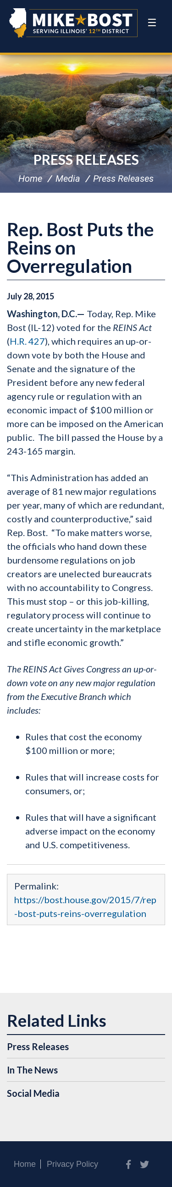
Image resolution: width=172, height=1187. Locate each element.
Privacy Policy (72, 1164)
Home (30, 178)
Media (67, 178)
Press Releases (86, 159)
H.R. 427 (27, 341)
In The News (32, 1069)
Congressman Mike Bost (73, 23)
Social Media (33, 1093)
